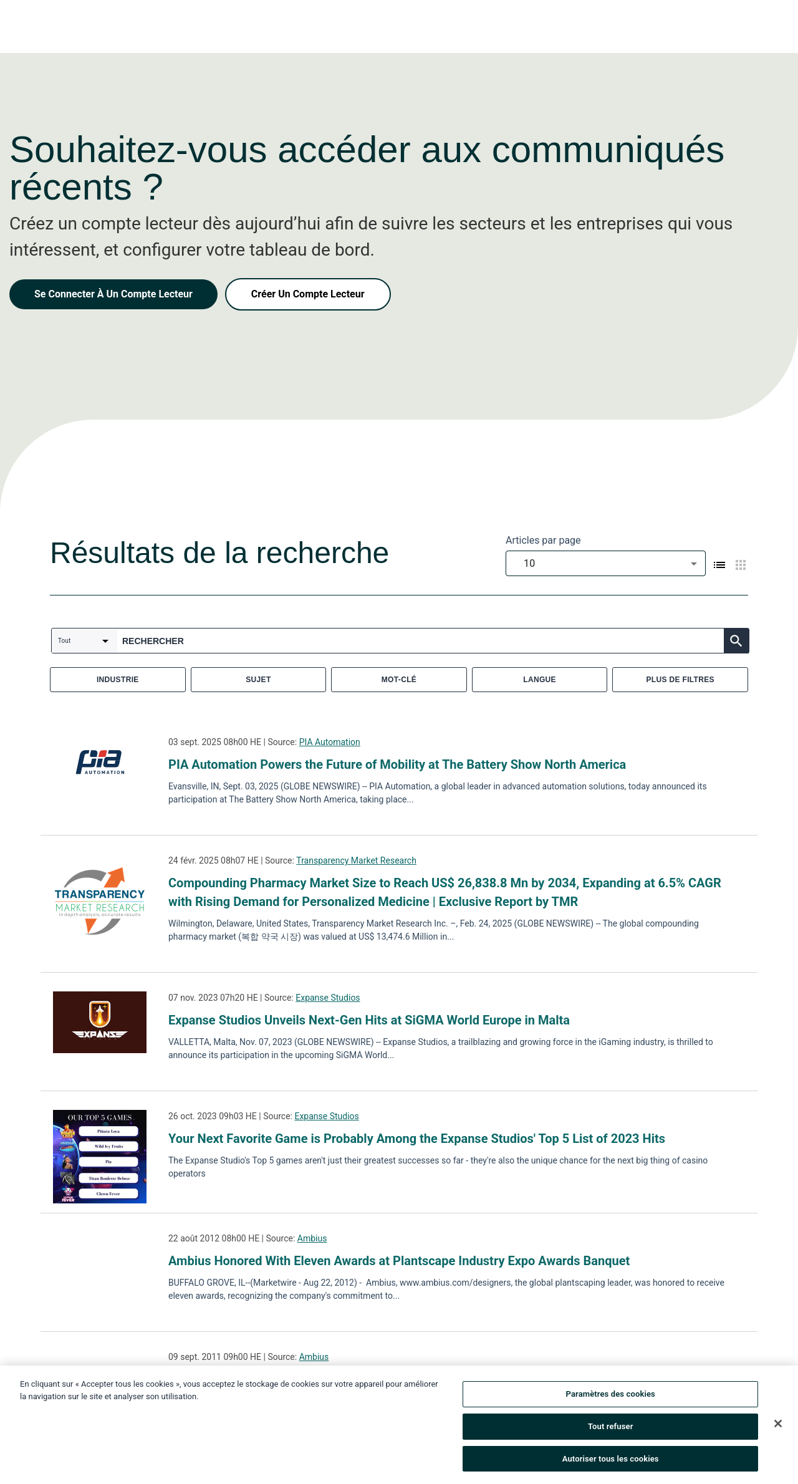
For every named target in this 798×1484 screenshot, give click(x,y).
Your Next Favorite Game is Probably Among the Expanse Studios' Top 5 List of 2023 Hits (416, 1138)
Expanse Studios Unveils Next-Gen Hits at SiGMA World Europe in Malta (369, 1020)
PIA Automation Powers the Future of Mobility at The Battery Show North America (397, 764)
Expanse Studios (328, 998)
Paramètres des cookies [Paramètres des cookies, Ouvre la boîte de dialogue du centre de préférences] (610, 1397)
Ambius (312, 1238)
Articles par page (543, 540)
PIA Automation (329, 742)
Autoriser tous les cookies (610, 1461)
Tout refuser (610, 1428)
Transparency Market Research (356, 860)
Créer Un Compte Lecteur (308, 294)
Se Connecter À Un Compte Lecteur (113, 294)
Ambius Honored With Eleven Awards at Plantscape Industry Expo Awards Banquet (399, 1260)
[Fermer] (778, 1426)
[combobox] (606, 563)
